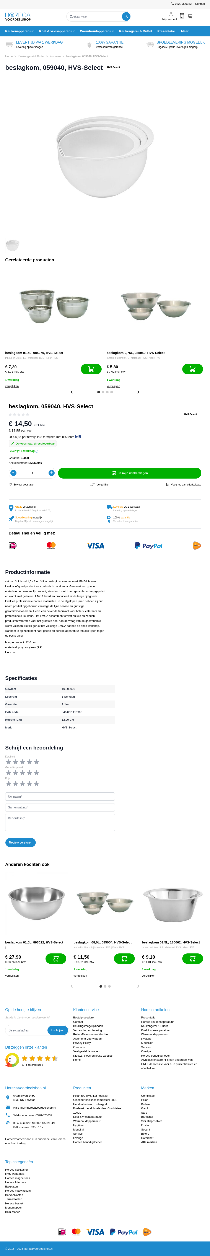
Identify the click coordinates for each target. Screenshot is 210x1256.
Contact (200, 3)
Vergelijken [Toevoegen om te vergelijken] (99, 484)
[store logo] (21, 16)
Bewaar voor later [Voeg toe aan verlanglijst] (21, 484)
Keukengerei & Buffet (31, 56)
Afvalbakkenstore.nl (153, 1059)
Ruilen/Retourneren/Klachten (91, 1034)
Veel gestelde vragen (86, 1051)
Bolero (145, 1133)
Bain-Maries (12, 1212)
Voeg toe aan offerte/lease (183, 484)
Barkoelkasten (14, 1195)
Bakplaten (11, 1186)
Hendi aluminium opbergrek (90, 1104)
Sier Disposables (151, 1121)
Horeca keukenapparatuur (157, 1021)
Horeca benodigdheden (155, 1055)
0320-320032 (44, 1115)
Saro (144, 1112)
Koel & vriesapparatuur (155, 1030)
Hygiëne (146, 1038)
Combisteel (148, 1095)
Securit (145, 1129)
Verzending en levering (87, 1030)
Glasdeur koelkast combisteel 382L (95, 1099)
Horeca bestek (14, 1203)
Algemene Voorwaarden (88, 1038)
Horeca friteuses (15, 1182)
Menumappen (14, 1207)
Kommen (55, 56)
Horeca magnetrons (17, 1178)
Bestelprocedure (83, 1017)
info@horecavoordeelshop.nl (38, 1107)
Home (9, 56)
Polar (144, 1099)
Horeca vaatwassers (18, 1190)
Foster (145, 1125)
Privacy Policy (82, 1042)
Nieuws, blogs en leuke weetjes (92, 1055)
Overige (146, 1051)
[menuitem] (19, 31)
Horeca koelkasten (17, 1169)
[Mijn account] (169, 16)
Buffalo (145, 1104)
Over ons (79, 1047)
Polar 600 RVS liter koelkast (90, 1095)
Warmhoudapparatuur (154, 1034)
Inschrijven (57, 1030)
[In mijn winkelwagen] (91, 369)
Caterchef (147, 1138)
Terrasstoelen (13, 1199)
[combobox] (98, 16)
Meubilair (147, 1042)
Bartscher (147, 1116)
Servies (145, 1047)
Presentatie (148, 1017)
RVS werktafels (14, 1173)
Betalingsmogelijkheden (88, 1026)
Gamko (145, 1108)
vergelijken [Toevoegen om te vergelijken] (12, 386)
